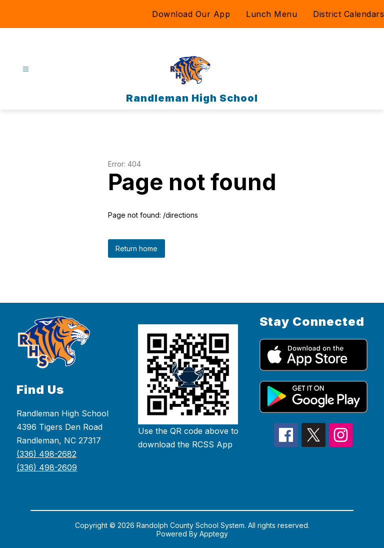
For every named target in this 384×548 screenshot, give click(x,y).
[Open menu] (26, 69)
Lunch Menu (271, 14)
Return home (137, 248)
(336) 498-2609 (46, 467)
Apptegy (214, 533)
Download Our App (191, 14)
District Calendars (348, 14)
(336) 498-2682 (46, 454)
